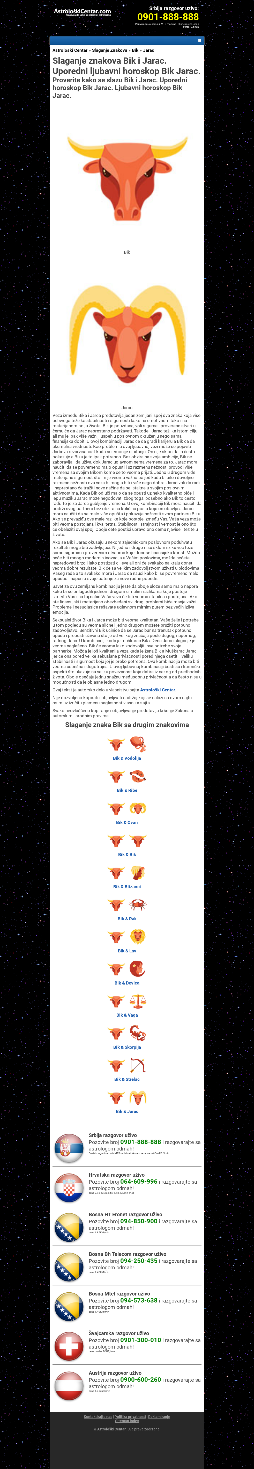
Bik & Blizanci (127, 884)
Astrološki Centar (70, 50)
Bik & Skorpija (127, 1044)
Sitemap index (127, 1421)
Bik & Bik (127, 852)
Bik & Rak (127, 916)
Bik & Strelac (127, 1077)
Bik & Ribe (127, 788)
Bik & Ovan (127, 820)
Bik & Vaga (127, 1012)
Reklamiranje (159, 1417)
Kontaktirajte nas (98, 1417)
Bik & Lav (127, 948)
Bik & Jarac (127, 1109)
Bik (135, 50)
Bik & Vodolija (127, 755)
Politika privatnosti (130, 1417)
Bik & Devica (127, 980)
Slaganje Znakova (109, 50)
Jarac (148, 50)
